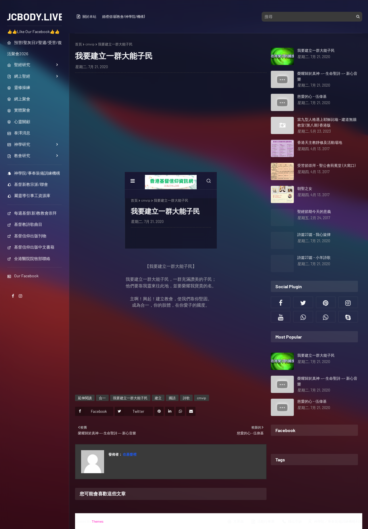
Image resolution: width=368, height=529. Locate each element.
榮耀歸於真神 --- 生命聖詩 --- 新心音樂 (327, 76)
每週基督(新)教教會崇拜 (32, 213)
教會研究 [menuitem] (18, 155)
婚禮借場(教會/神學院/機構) (123, 16)
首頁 (78, 44)
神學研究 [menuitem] (18, 144)
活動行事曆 (263, 521)
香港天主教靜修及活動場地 (319, 142)
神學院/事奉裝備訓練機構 (33, 173)
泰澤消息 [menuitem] (18, 132)
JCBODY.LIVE (34, 16)
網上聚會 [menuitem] (18, 98)
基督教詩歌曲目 (24, 224)
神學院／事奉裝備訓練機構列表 (335, 521)
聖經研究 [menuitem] (18, 64)
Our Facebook (23, 275)
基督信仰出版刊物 (26, 235)
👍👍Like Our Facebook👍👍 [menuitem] (33, 31)
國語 (172, 398)
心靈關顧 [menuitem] (18, 121)
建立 (158, 398)
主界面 (235, 521)
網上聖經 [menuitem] (18, 76)
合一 (102, 398)
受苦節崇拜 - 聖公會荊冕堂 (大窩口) (326, 165)
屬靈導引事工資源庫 (28, 195)
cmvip (90, 44)
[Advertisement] (171, 119)
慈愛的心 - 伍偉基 (312, 96)
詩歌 (186, 398)
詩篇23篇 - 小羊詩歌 (314, 257)
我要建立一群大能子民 (130, 398)
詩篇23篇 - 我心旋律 (314, 234)
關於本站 (86, 16)
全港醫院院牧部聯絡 (28, 258)
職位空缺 (292, 521)
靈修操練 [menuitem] (18, 87)
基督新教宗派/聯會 (27, 184)
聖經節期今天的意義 (314, 211)
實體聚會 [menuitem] (18, 110)
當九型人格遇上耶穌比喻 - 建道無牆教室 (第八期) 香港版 (326, 122)
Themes (97, 521)
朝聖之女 (304, 188)
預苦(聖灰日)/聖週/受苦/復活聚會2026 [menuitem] (34, 48)
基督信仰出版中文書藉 (30, 247)
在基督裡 (129, 454)
